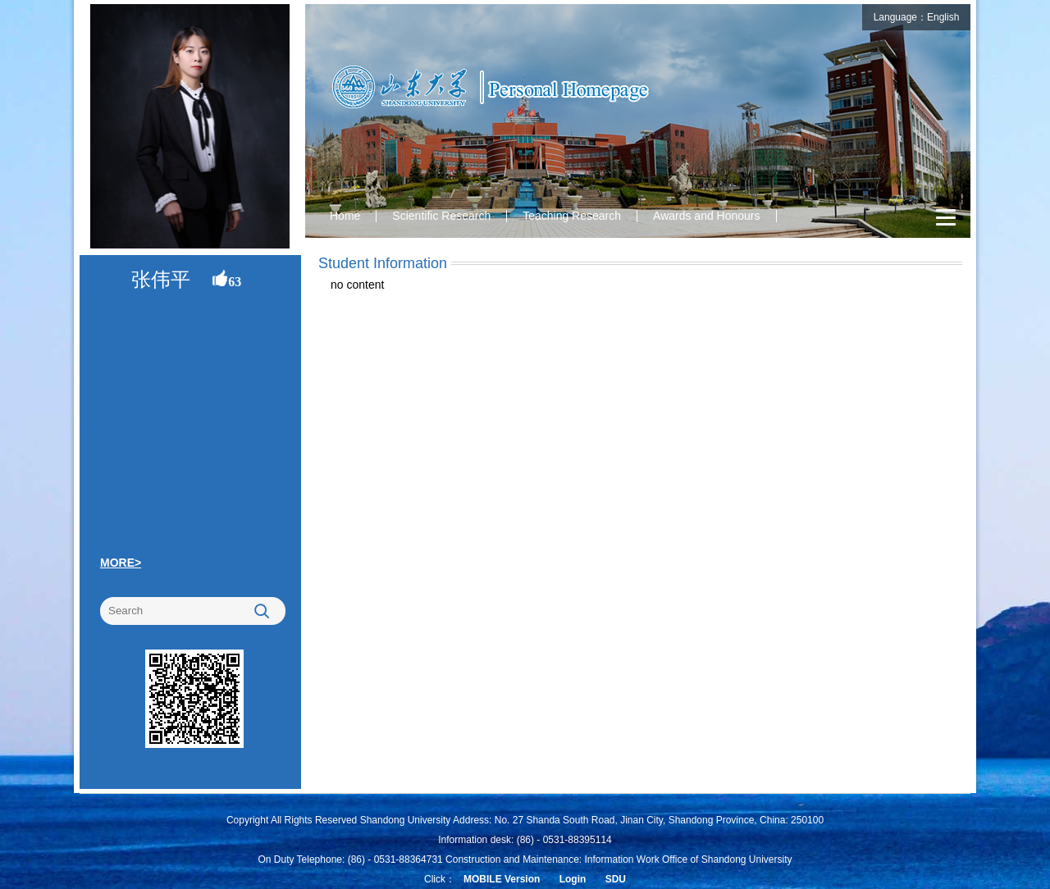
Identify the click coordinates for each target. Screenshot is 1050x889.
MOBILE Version (501, 879)
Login (573, 879)
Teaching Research (572, 215)
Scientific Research (441, 215)
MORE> (120, 562)
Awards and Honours (706, 215)
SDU (615, 879)
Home (345, 215)
